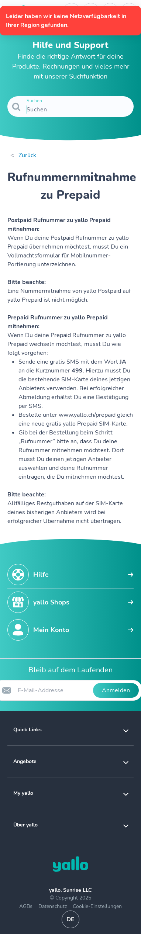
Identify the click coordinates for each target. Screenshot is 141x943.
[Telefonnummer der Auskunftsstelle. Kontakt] (71, 11)
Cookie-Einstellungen (97, 906)
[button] (70, 729)
